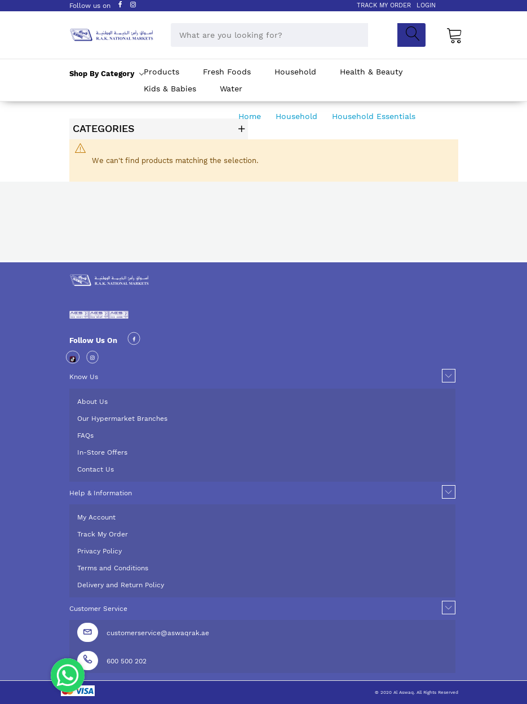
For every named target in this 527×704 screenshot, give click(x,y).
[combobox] (269, 35)
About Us (92, 402)
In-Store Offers (102, 452)
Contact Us (95, 469)
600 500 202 (127, 661)
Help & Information (100, 493)
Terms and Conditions (112, 568)
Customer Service (98, 609)
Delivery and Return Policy (120, 585)
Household (298, 116)
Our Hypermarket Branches (122, 419)
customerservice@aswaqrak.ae (158, 633)
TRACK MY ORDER (384, 5)
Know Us (83, 377)
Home (251, 116)
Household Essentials (375, 116)
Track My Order (102, 534)
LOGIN (426, 5)
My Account (96, 517)
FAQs (85, 435)
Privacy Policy (99, 551)
